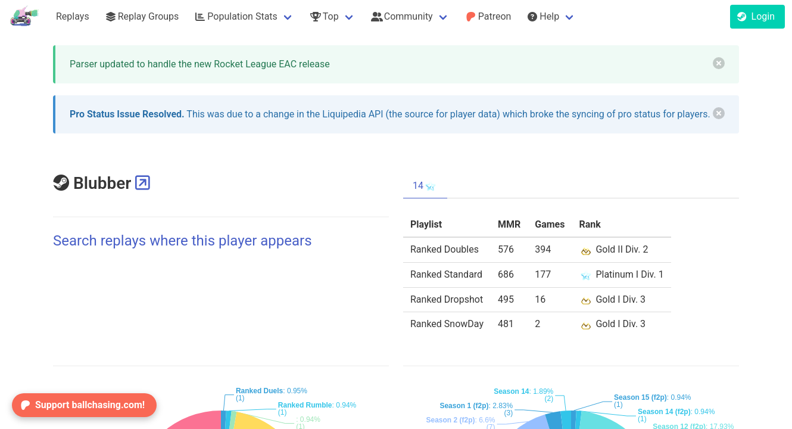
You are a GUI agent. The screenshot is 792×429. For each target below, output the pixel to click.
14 (425, 186)
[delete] (719, 63)
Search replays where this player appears (182, 240)
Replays (72, 16)
